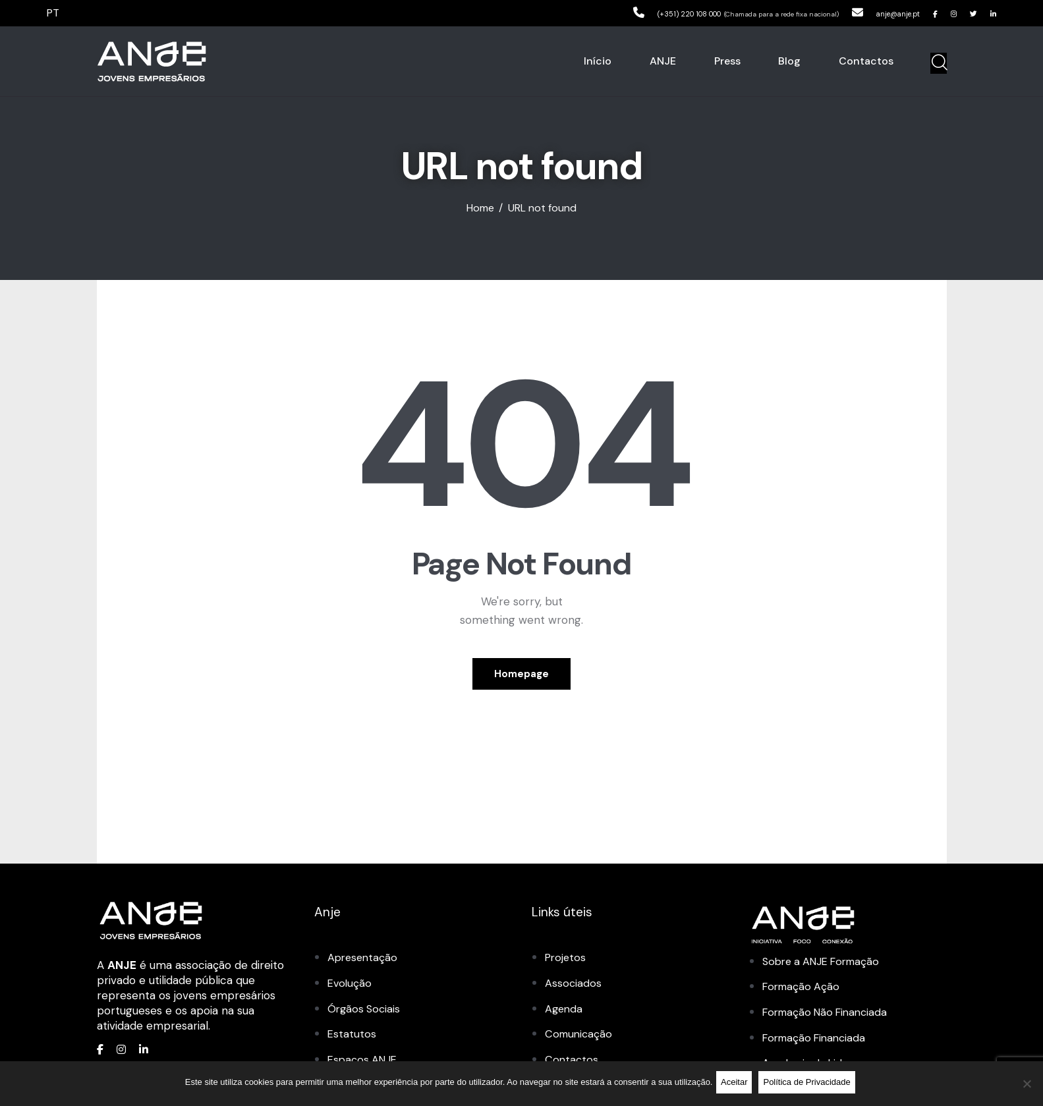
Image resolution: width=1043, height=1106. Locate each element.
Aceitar (736, 1085)
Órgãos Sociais (365, 1014)
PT (54, 12)
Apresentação (364, 964)
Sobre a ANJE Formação (825, 967)
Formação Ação (803, 992)
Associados (573, 989)
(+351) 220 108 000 (632, 12)
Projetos (566, 964)
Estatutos (352, 1039)
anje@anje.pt (871, 12)
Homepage (521, 677)
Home (480, 208)
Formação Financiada (817, 1043)
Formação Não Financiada (829, 1018)
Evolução (350, 989)
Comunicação (580, 1039)
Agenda (564, 1014)
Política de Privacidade (809, 1085)
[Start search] (938, 63)
